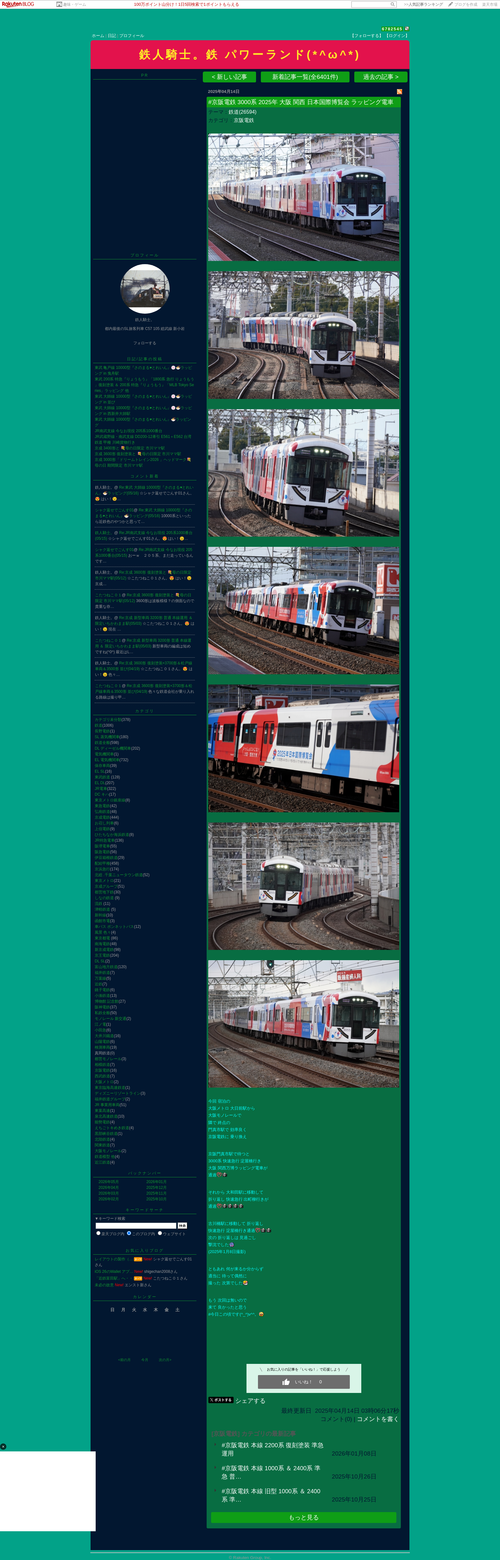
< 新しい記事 (229, 76)
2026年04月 (109, 1187)
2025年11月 (156, 1193)
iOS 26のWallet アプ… (114, 1271)
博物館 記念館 (107, 1001)
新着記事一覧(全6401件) (305, 76)
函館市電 (102, 921)
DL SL (100, 961)
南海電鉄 (102, 944)
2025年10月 (156, 1199)
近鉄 (98, 984)
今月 (144, 1360)
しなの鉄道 (105, 898)
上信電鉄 (102, 829)
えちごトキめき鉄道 (112, 1128)
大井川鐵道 (104, 1036)
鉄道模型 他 (105, 1156)
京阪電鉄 (102, 1070)
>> (423, 4)
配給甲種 (102, 863)
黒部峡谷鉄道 (106, 1133)
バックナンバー (145, 1173)
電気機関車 (104, 754)
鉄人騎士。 (104, 533)
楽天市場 (489, 4)
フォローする (144, 343)
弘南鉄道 (102, 811)
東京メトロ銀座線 (110, 800)
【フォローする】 (366, 35)
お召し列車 (104, 823)
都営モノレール (108, 1059)
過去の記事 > (381, 76)
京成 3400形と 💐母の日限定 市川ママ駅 (130, 448)
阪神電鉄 (102, 1007)
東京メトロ (104, 880)
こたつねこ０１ (108, 595)
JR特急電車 (105, 840)
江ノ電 (100, 1024)
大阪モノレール (108, 1151)
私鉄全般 (102, 1013)
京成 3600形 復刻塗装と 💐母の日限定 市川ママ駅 (138, 454)
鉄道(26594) (242, 112)
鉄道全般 (102, 742)
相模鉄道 (102, 1064)
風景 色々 (103, 932)
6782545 (392, 29)
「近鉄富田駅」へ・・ (114, 1278)
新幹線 (100, 915)
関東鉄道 (102, 1145)
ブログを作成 (465, 4)
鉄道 (98, 725)
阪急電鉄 (102, 852)
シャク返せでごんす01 (114, 510)
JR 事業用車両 (107, 1105)
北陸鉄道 (102, 1139)
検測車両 (102, 1047)
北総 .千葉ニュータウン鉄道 (119, 875)
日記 (112, 35)
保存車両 (102, 765)
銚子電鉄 (102, 990)
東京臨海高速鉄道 (110, 1087)
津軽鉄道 (103, 909)
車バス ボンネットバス (114, 926)
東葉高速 (102, 1110)
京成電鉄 (102, 817)
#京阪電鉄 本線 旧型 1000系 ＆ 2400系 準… (271, 1495)
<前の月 (124, 1360)
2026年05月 (109, 1182)
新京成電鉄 (104, 949)
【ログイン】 (397, 35)
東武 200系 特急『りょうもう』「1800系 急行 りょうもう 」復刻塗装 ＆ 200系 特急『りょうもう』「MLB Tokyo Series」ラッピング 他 (144, 385)
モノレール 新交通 (110, 1018)
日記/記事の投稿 (144, 359)
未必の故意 (104, 1285)
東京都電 (103, 938)
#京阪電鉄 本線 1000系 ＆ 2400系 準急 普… (271, 1472)
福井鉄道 (102, 972)
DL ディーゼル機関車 (113, 748)
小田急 (100, 1030)
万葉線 (100, 978)
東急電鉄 (102, 806)
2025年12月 (156, 1187)
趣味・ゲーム (74, 4)
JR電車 (101, 788)
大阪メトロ (104, 1082)
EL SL (100, 771)
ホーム (98, 35)
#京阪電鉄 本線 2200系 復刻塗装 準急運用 (273, 1449)
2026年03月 (109, 1193)
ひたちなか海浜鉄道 (112, 834)
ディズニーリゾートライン (118, 1093)
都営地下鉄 (104, 892)
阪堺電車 (102, 846)
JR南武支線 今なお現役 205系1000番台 (128, 431)
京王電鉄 (102, 955)
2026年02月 (109, 1199)
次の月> (165, 1360)
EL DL (100, 783)
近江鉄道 (102, 1162)
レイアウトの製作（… (114, 1259)
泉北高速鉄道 (106, 1116)
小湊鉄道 (102, 995)
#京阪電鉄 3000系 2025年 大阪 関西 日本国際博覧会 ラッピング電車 (300, 102)
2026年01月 (156, 1182)
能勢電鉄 (102, 1122)
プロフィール (131, 35)
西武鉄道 (102, 1076)
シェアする (250, 1400)
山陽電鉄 (102, 1041)
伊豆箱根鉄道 (106, 857)
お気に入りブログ (145, 1250)
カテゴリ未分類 (108, 719)
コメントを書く (378, 1419)
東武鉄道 (103, 777)
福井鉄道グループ (110, 1099)
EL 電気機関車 (107, 760)
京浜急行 (102, 869)
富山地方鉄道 (106, 967)
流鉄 (99, 903)
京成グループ (106, 886)
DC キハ (102, 794)
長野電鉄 (102, 731)
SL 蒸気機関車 (107, 737)
